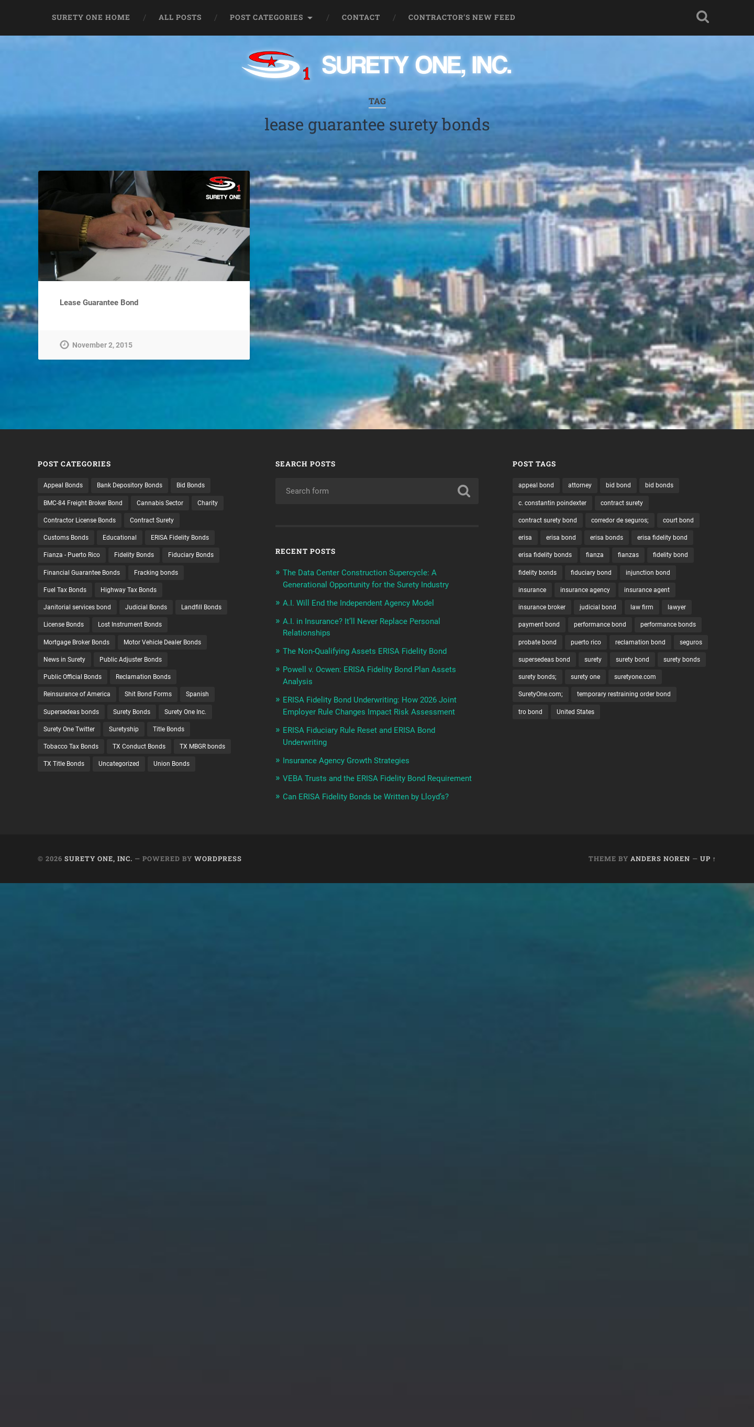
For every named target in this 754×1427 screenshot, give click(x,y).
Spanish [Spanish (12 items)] (125, 721)
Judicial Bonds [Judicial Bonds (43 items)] (67, 631)
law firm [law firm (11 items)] (655, 631)
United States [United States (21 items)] (540, 758)
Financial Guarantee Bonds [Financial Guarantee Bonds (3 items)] (154, 576)
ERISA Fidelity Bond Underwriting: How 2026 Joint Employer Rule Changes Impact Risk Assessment (371, 708)
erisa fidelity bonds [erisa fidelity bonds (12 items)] (620, 558)
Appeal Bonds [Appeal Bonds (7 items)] (65, 485)
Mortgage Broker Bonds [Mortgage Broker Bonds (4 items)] (171, 649)
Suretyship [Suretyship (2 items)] (60, 758)
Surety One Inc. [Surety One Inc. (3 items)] (125, 739)
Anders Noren (660, 877)
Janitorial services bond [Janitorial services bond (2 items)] (160, 612)
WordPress (218, 877)
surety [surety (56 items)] (528, 703)
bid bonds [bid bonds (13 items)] (673, 485)
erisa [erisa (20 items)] (576, 540)
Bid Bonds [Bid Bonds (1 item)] (209, 485)
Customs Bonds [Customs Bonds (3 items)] (69, 540)
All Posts (180, 17)
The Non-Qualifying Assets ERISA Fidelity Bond (375, 649)
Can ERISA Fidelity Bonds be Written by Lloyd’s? (376, 814)
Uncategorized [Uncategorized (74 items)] (67, 794)
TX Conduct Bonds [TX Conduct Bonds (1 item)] (73, 776)
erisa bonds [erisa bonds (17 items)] (665, 540)
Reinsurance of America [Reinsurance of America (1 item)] (159, 703)
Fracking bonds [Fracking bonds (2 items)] (68, 594)
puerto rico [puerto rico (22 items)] (672, 667)
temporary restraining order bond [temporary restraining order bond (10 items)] (572, 739)
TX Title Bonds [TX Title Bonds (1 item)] (209, 776)
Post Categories (266, 17)
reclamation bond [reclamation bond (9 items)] (546, 685)
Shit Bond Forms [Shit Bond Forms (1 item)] (70, 721)
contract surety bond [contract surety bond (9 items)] (552, 522)
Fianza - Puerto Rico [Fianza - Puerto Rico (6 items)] (75, 558)
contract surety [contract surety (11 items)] (636, 503)
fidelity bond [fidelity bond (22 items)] (576, 576)
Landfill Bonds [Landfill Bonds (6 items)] (128, 631)
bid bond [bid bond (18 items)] (629, 485)
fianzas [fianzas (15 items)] (530, 576)
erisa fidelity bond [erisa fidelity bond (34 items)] (546, 558)
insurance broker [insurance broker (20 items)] (545, 631)
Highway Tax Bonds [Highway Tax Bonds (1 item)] (75, 612)
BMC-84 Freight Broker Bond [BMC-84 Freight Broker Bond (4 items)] (89, 503)
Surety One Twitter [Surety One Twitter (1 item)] (194, 739)
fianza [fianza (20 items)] (674, 558)
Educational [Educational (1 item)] (128, 540)
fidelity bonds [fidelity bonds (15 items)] (632, 576)
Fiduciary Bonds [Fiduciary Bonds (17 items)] (69, 576)
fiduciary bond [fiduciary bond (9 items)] (541, 594)
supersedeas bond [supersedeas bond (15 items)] (660, 685)
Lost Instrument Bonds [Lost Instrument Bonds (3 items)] (80, 649)
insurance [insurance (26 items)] (659, 594)
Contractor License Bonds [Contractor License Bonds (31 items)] (123, 522)
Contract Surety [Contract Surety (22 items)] (205, 522)
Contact (361, 17)
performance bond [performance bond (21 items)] (610, 649)
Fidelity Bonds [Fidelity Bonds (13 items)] (145, 558)
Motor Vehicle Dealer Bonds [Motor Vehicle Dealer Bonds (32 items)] (87, 667)
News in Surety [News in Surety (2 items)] (171, 667)
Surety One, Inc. (98, 877)
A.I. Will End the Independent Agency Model (368, 601)
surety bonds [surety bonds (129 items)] (627, 703)
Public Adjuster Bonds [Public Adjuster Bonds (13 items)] (79, 685)
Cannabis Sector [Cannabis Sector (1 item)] (177, 503)
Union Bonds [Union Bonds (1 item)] (125, 794)
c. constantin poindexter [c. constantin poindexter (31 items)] (557, 503)
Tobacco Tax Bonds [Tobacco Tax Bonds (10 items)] (174, 758)
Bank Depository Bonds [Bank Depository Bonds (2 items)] (141, 485)
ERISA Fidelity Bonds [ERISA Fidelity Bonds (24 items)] (195, 540)
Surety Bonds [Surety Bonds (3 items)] (65, 739)
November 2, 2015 (102, 345)
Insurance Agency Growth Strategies (355, 767)
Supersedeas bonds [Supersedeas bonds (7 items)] (184, 721)
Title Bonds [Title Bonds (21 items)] (110, 758)
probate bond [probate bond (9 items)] (618, 667)
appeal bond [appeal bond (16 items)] (538, 485)
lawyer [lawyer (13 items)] (693, 631)
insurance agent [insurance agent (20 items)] (616, 612)
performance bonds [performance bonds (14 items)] (550, 667)
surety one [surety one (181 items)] (535, 721)
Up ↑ (708, 877)
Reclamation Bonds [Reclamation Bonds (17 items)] (75, 703)
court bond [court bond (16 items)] (536, 540)
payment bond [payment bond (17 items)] (542, 649)
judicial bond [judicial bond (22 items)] (607, 631)
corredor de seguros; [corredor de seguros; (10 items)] (634, 522)
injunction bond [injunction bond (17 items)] (604, 594)
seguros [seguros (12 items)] (603, 685)
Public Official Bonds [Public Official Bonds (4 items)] (162, 685)
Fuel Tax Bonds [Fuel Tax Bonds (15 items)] (132, 594)
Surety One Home (91, 17)
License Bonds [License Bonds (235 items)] (189, 631)
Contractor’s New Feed (462, 17)
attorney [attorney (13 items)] (587, 485)
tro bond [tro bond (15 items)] (654, 739)
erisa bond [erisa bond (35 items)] (615, 540)
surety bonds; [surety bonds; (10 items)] (684, 703)
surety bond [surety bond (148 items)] (572, 703)
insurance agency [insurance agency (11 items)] (546, 612)
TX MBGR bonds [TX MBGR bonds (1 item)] (145, 776)
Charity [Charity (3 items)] (55, 522)
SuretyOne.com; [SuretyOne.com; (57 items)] (655, 721)
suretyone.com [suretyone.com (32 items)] (591, 721)
